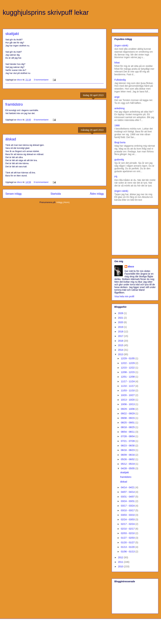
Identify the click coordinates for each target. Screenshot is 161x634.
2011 (121, 562)
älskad (10, 139)
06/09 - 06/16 (128, 454)
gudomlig (119, 159)
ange (117, 97)
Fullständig (120, 79)
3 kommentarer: (42, 79)
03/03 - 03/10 (128, 515)
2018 (121, 331)
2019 (121, 327)
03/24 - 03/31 (128, 501)
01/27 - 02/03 (128, 537)
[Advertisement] (135, 231)
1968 (117, 125)
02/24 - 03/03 (128, 519)
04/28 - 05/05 (128, 468)
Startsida (55, 193)
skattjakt (12, 34)
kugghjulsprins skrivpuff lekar (46, 12)
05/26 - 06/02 (128, 459)
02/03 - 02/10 (128, 533)
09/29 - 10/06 (128, 409)
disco (131, 266)
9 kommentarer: (42, 119)
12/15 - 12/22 (128, 367)
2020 (121, 322)
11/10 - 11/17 (128, 386)
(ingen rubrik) (121, 45)
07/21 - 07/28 (128, 441)
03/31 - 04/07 (128, 496)
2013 (121, 354)
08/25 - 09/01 (128, 422)
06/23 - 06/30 (128, 445)
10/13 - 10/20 (128, 399)
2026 (121, 313)
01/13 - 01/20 (128, 547)
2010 (121, 566)
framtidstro (14, 104)
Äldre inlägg (97, 193)
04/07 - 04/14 (128, 492)
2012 (121, 557)
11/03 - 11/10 (128, 390)
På (115, 176)
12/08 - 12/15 (128, 372)
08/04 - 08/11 (128, 431)
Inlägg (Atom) (63, 202)
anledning (119, 108)
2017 (121, 336)
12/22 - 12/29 (128, 363)
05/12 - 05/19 (128, 464)
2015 (121, 345)
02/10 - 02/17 (128, 528)
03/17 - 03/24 (128, 505)
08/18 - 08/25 (128, 427)
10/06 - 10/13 (128, 404)
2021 (121, 317)
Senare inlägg (13, 193)
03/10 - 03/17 (128, 510)
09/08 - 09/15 (128, 418)
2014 (121, 349)
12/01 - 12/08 (128, 376)
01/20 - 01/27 (128, 542)
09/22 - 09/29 (128, 413)
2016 (121, 340)
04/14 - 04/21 (128, 487)
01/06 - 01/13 (128, 551)
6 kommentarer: (42, 182)
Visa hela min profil (124, 296)
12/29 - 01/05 (128, 358)
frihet (117, 62)
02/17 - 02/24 (128, 524)
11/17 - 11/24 (128, 381)
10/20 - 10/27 (128, 395)
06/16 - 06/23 (128, 450)
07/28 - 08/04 (128, 436)
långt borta (119, 142)
